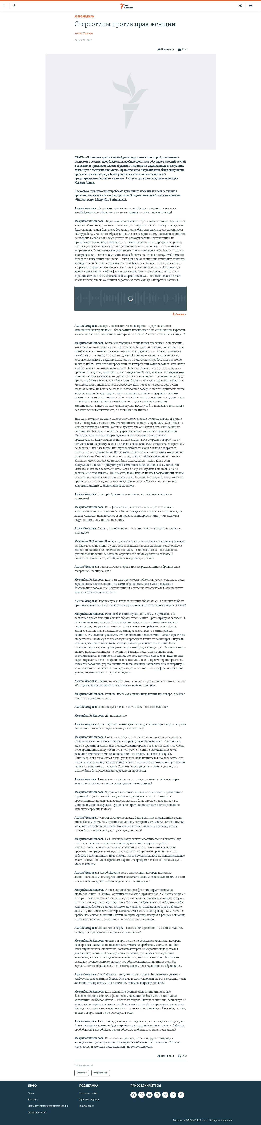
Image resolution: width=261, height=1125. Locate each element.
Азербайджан (84, 16)
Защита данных (37, 1112)
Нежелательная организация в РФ (48, 1106)
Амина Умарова (83, 33)
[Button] (165, 49)
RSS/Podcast (86, 1106)
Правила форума (89, 1099)
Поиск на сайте (88, 1093)
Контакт (33, 1099)
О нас (31, 1093)
